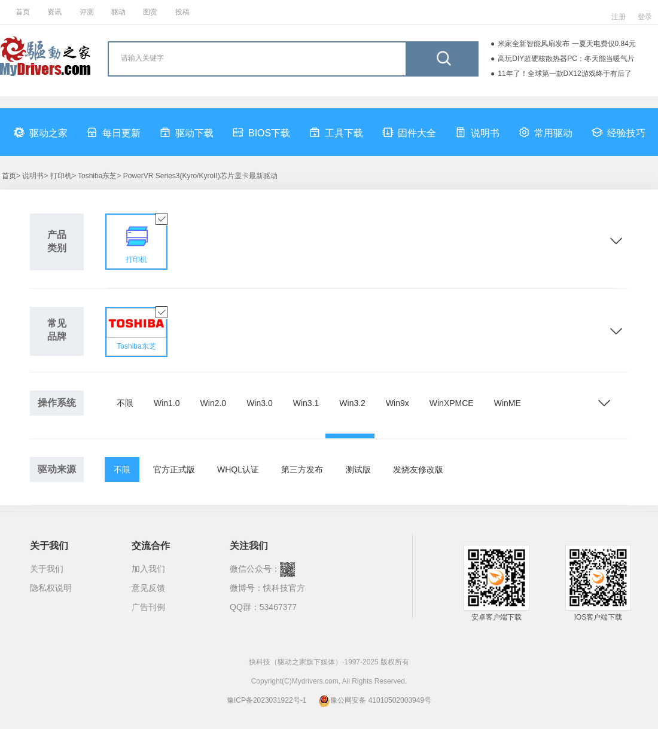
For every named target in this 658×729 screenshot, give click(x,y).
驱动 (118, 12)
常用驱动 (545, 132)
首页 (23, 12)
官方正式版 (174, 469)
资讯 (54, 12)
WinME (507, 403)
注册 (618, 17)
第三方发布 (302, 469)
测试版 (358, 469)
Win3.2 (352, 403)
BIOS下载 (261, 132)
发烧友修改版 (418, 469)
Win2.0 (213, 403)
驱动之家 (41, 132)
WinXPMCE (451, 403)
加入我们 (148, 569)
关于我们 (46, 569)
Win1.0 (167, 403)
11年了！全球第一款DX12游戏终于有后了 (564, 73)
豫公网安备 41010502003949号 (374, 700)
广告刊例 (148, 607)
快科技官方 (284, 588)
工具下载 (336, 132)
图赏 (150, 12)
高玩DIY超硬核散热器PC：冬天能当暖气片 (566, 58)
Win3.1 (306, 403)
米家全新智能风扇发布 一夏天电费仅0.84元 (567, 43)
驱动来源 (57, 469)
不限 (125, 403)
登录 (645, 17)
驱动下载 (187, 132)
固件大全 (409, 132)
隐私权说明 (51, 588)
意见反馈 (148, 588)
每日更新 (114, 132)
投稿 (182, 12)
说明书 (477, 132)
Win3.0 (259, 403)
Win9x (397, 403)
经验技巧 (618, 132)
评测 (87, 12)
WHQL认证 (238, 469)
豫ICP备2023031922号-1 (266, 700)
